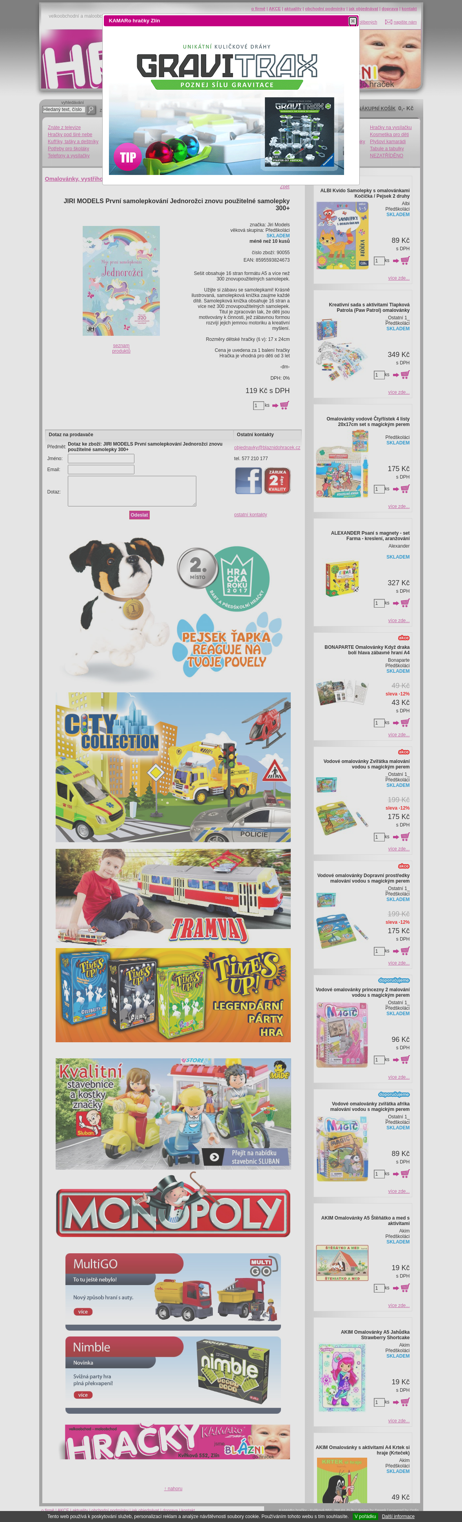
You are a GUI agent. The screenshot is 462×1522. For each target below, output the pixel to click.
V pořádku (365, 1516)
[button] (353, 21)
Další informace (398, 1516)
